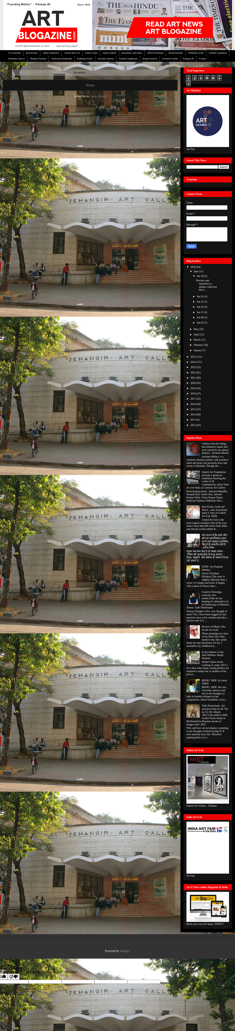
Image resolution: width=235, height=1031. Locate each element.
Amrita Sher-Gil (72, 52)
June (196, 271)
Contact (202, 58)
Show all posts (97, 72)
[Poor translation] (14, 977)
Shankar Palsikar (38, 58)
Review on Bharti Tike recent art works (214, 628)
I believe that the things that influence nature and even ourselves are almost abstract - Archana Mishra (215, 448)
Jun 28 (200, 276)
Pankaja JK (188, 58)
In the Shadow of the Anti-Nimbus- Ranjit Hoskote (213, 655)
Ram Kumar (32, 52)
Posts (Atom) (98, 96)
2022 (193, 372)
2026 (193, 267)
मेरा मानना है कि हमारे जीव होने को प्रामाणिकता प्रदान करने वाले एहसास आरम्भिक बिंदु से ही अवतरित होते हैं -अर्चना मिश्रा (215, 541)
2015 (193, 409)
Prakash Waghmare (128, 58)
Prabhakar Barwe (16, 58)
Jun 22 (200, 301)
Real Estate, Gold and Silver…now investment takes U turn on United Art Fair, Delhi (214, 511)
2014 (193, 414)
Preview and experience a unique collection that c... (206, 285)
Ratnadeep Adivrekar (132, 52)
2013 (193, 419)
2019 (193, 388)
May (196, 329)
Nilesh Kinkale (175, 52)
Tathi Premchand (155, 52)
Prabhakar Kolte (196, 52)
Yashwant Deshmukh (61, 58)
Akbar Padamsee (51, 52)
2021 (193, 377)
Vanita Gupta (91, 52)
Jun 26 (200, 296)
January (198, 350)
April (197, 334)
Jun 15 (200, 312)
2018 (193, 393)
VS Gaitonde (14, 52)
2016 (193, 404)
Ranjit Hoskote (150, 58)
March (197, 339)
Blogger (124, 950)
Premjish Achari (170, 58)
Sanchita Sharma (106, 58)
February (199, 345)
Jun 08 (200, 317)
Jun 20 (200, 306)
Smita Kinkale (109, 52)
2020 (193, 383)
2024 (193, 362)
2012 (193, 425)
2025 (193, 356)
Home (90, 85)
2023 (193, 367)
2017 (193, 398)
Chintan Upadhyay (218, 52)
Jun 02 (200, 322)
